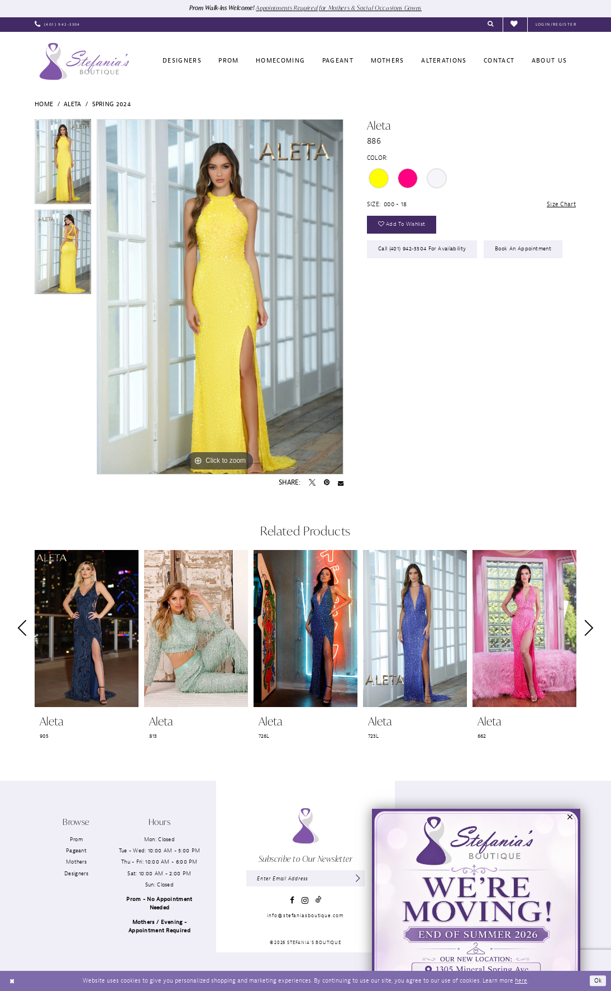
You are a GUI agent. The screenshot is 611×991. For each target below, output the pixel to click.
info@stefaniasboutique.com (305, 915)
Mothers (76, 862)
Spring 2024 (111, 104)
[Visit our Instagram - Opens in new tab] (305, 900)
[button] (556, 25)
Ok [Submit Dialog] (598, 980)
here (521, 980)
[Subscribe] (357, 878)
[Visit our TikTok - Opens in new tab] (318, 900)
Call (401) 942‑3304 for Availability (422, 249)
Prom (76, 839)
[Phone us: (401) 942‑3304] (57, 24)
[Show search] (490, 24)
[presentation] (87, 628)
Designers (76, 873)
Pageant (76, 850)
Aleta (73, 104)
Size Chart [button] (561, 204)
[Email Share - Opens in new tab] (340, 483)
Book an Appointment (523, 249)
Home (44, 104)
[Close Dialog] (12, 981)
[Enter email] (305, 878)
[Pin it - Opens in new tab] (327, 483)
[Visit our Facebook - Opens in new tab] (292, 900)
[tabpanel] (63, 164)
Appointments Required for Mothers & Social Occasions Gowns (339, 8)
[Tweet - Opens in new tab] (312, 483)
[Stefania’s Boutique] (84, 61)
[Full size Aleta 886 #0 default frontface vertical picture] (220, 297)
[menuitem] (57, 24)
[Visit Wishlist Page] (515, 24)
